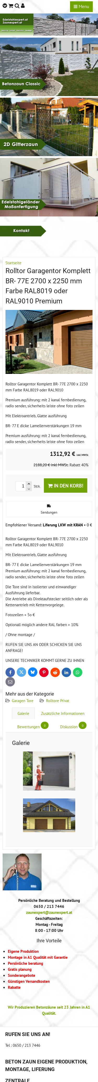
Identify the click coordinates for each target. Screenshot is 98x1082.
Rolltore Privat (57, 700)
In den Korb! (65, 485)
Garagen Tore (22, 700)
